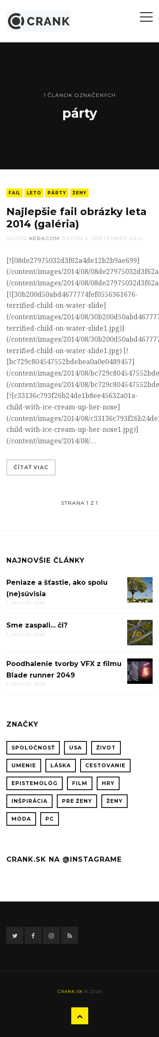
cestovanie (105, 765)
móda (21, 819)
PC (49, 819)
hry (108, 783)
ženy (79, 193)
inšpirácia (29, 801)
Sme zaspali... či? (36, 625)
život (106, 747)
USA (75, 747)
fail (14, 193)
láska (60, 765)
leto (34, 193)
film (79, 783)
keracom (44, 238)
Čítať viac (31, 467)
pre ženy (77, 801)
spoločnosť (33, 747)
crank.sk (70, 991)
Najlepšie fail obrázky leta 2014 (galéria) (76, 217)
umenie (23, 765)
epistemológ (34, 783)
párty (56, 193)
